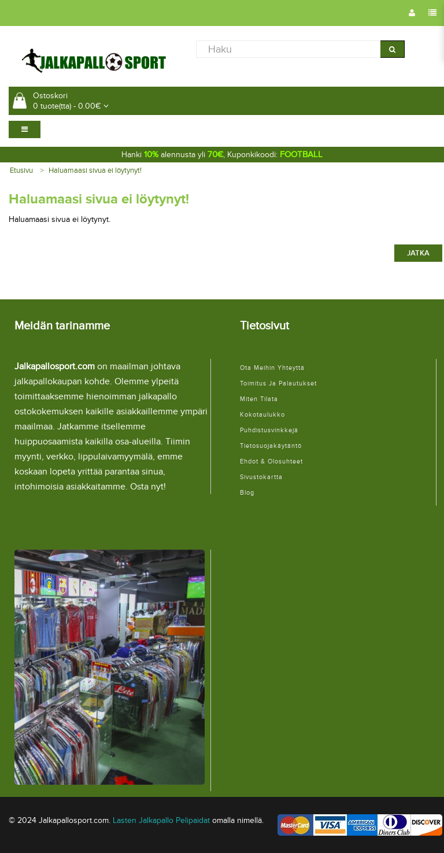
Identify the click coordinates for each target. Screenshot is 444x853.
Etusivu (21, 170)
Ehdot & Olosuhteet (271, 461)
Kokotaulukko (262, 414)
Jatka (418, 253)
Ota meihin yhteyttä (272, 368)
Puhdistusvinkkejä (269, 430)
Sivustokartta (261, 477)
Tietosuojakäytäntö (271, 446)
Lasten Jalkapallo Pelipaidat (161, 820)
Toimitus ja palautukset (278, 383)
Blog (247, 492)
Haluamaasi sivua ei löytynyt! (95, 170)
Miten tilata (259, 399)
